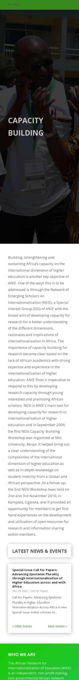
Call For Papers (39, 591)
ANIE (13, 5)
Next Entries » (57, 626)
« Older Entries (22, 626)
